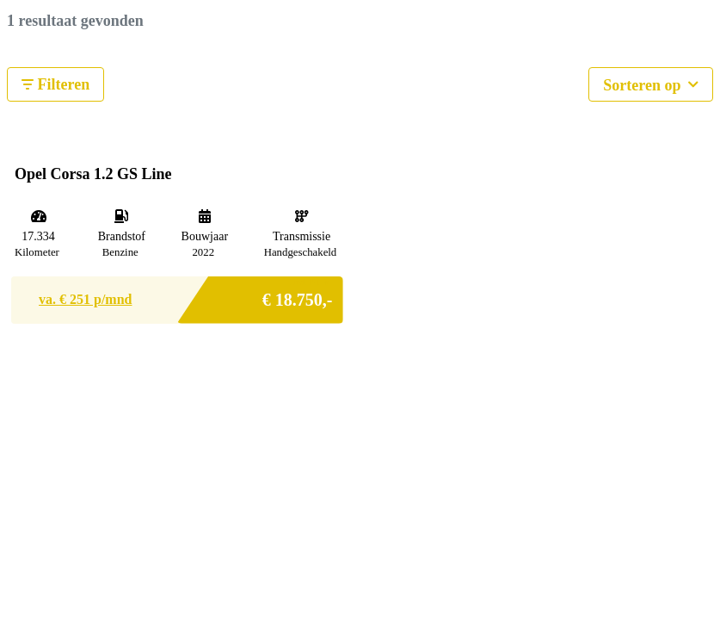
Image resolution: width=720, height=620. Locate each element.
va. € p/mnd (85, 299)
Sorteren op (650, 83)
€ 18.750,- (297, 295)
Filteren (55, 84)
